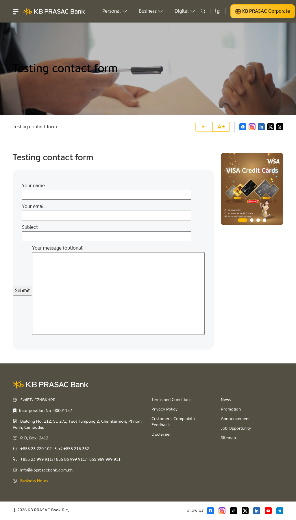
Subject (106, 231)
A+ (221, 127)
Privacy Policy (164, 409)
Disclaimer (161, 434)
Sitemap (228, 438)
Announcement (235, 418)
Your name (106, 190)
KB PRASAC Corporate (262, 11)
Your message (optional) (118, 290)
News (226, 399)
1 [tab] (242, 220)
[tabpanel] (252, 189)
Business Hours (34, 481)
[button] (15, 11)
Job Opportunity (236, 428)
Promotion (231, 409)
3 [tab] (258, 220)
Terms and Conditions (171, 399)
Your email (106, 210)
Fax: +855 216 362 (71, 449)
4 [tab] (264, 220)
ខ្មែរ (218, 11)
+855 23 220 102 (36, 449)
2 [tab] (252, 220)
